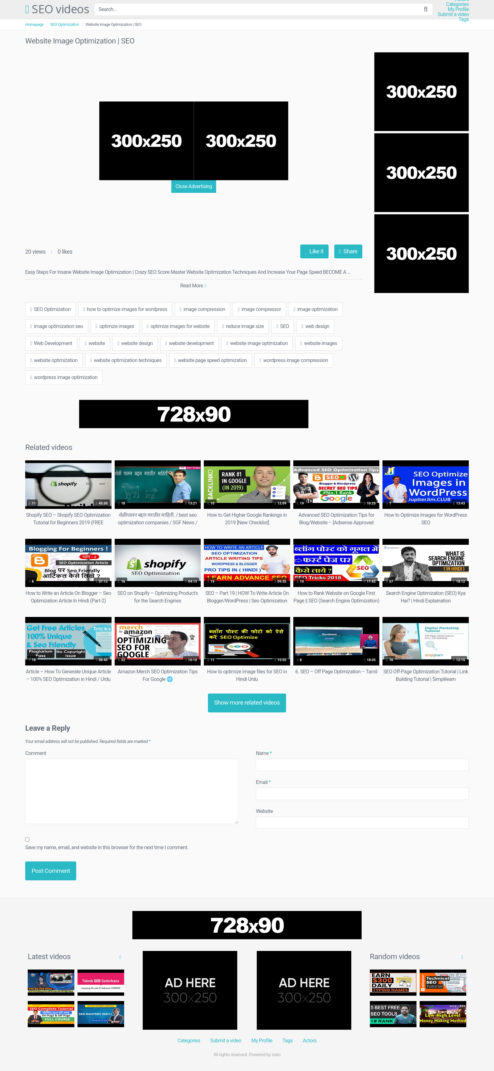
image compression (202, 309)
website (95, 343)
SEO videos (57, 9)
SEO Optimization (64, 24)
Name (264, 753)
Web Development (51, 343)
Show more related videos (247, 702)
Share (348, 251)
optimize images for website (178, 326)
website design (135, 343)
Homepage (34, 24)
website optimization (54, 360)
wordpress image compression (294, 360)
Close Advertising (193, 186)
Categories (457, 4)
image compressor (259, 309)
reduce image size (243, 326)
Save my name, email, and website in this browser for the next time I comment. (106, 847)
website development (189, 343)
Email (263, 782)
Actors (310, 1041)
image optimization (316, 309)
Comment (35, 753)
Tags (463, 19)
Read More (193, 286)
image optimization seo (56, 326)
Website (264, 811)
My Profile (458, 9)
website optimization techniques (126, 360)
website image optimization (257, 343)
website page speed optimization (210, 360)
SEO (282, 326)
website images (318, 343)
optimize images (115, 326)
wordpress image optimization (63, 377)
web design (315, 326)
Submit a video (453, 14)
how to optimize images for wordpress (125, 309)
